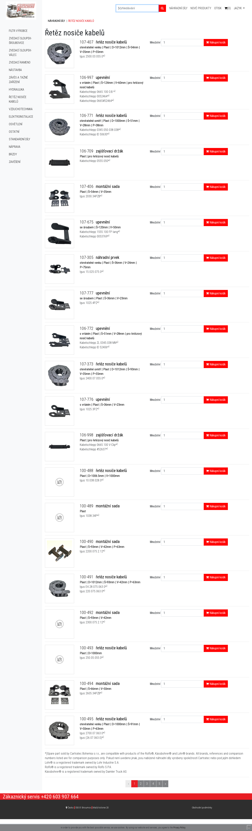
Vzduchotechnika (21, 109)
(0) (227, 8)
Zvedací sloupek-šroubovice (20, 41)
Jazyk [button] (238, 8)
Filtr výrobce (18, 31)
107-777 (87, 293)
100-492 (87, 612)
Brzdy (13, 154)
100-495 (87, 719)
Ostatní (14, 131)
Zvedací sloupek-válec (20, 53)
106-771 (87, 115)
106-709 (87, 151)
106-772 (87, 328)
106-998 (87, 435)
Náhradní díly (178, 8)
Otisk (217, 8)
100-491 (87, 577)
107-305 (87, 257)
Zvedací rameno (19, 62)
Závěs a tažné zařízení (18, 80)
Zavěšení (14, 162)
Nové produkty (201, 8)
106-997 (87, 77)
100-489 (87, 506)
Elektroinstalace (21, 116)
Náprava (14, 147)
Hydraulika (16, 89)
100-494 (87, 683)
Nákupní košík (216, 42)
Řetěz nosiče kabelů (17, 99)
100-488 (87, 470)
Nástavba (15, 70)
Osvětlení (15, 124)
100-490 (87, 541)
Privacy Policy (179, 827)
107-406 (87, 186)
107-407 (87, 42)
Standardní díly (19, 139)
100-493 (87, 648)
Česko (88, 807)
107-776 (87, 399)
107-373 (87, 364)
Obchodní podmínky (202, 807)
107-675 (87, 222)
